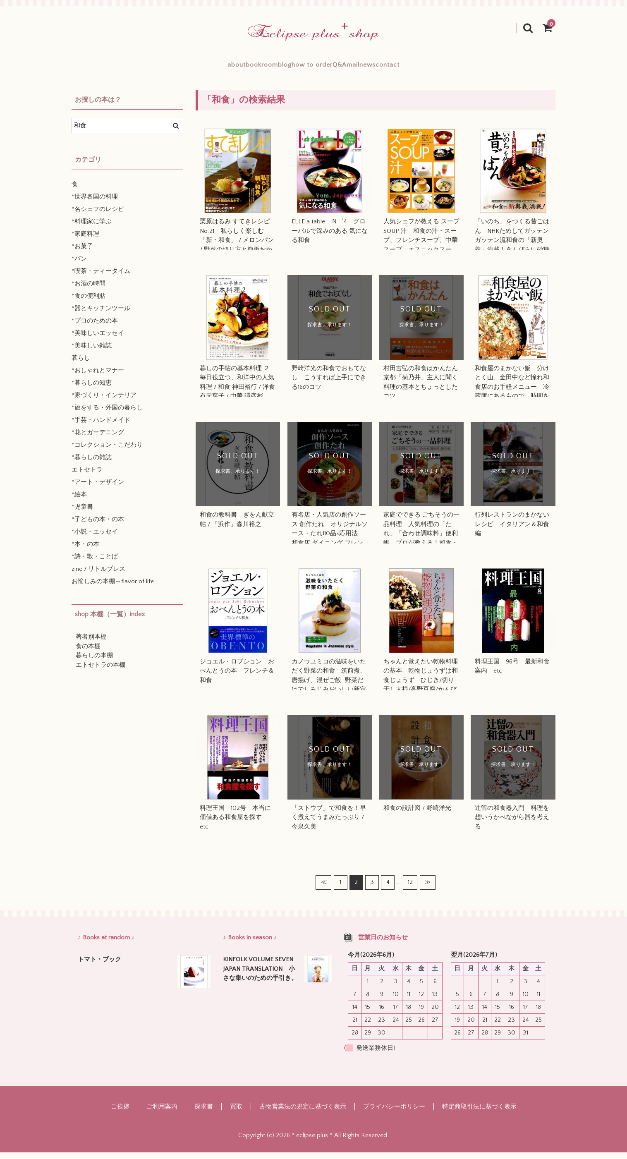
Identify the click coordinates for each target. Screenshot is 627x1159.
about (176, 68)
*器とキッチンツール (101, 314)
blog (264, 68)
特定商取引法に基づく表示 (479, 1113)
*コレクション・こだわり (107, 451)
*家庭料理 (85, 240)
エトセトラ (87, 476)
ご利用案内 (161, 1113)
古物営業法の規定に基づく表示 (302, 1113)
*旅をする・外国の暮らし (107, 414)
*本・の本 (85, 550)
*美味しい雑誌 (92, 352)
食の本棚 (88, 652)
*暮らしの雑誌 (92, 463)
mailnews (402, 68)
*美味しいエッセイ (98, 339)
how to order (312, 68)
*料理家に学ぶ (92, 228)
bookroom (221, 68)
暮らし (81, 364)
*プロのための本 (95, 327)
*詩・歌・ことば (95, 563)
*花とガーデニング (98, 439)
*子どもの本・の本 (98, 525)
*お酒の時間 (88, 290)
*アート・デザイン (98, 488)
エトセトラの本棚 (100, 671)
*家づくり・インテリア (104, 401)
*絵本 (79, 501)
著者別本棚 (91, 643)
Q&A (359, 68)
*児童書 (82, 513)
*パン (79, 265)
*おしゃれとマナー (98, 377)
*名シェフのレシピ (98, 215)
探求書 (203, 1113)
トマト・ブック (99, 966)
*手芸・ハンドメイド (101, 426)
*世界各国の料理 (95, 203)
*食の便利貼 (88, 302)
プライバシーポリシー (394, 1113)
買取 (236, 1113)
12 (410, 888)
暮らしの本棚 (94, 662)
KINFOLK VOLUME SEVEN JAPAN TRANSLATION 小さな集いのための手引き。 (261, 975)
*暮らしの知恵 (92, 389)
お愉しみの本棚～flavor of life (113, 587)
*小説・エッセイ (95, 538)
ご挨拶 (120, 1113)
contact (449, 68)
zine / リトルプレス (98, 575)
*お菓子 (82, 252)
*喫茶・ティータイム (101, 277)
